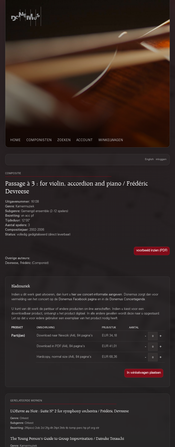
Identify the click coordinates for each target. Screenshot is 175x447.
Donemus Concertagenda (127, 299)
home (15, 140)
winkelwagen (111, 140)
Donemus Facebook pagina (78, 299)
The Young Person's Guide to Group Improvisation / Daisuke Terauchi (67, 438)
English (149, 159)
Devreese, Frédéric (18, 263)
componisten (39, 140)
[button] (152, 251)
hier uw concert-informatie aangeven (97, 294)
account (84, 140)
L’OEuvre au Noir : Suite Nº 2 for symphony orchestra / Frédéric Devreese (69, 410)
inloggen (161, 159)
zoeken (64, 140)
